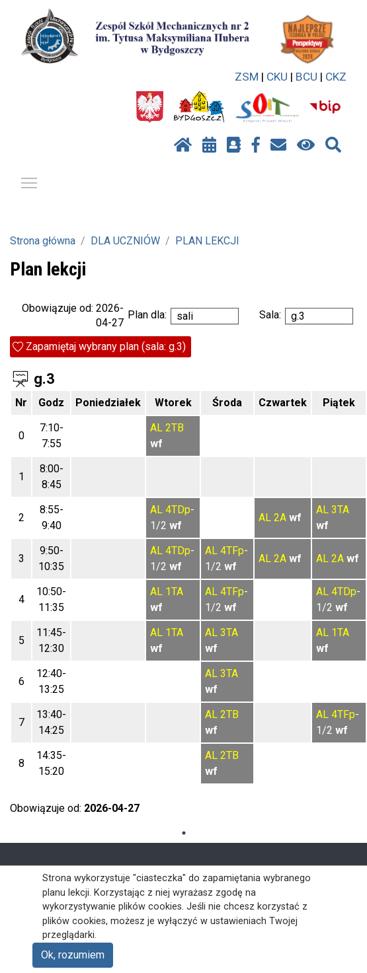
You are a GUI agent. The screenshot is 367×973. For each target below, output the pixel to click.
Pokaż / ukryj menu (29, 180)
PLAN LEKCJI (207, 240)
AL (156, 427)
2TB (174, 427)
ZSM (247, 76)
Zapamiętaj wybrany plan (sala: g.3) (106, 346)
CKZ (336, 76)
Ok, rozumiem (72, 955)
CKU (277, 76)
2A (280, 517)
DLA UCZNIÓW (125, 240)
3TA (340, 509)
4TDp (177, 509)
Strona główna (42, 240)
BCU (306, 76)
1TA (174, 591)
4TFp (232, 550)
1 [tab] (183, 833)
